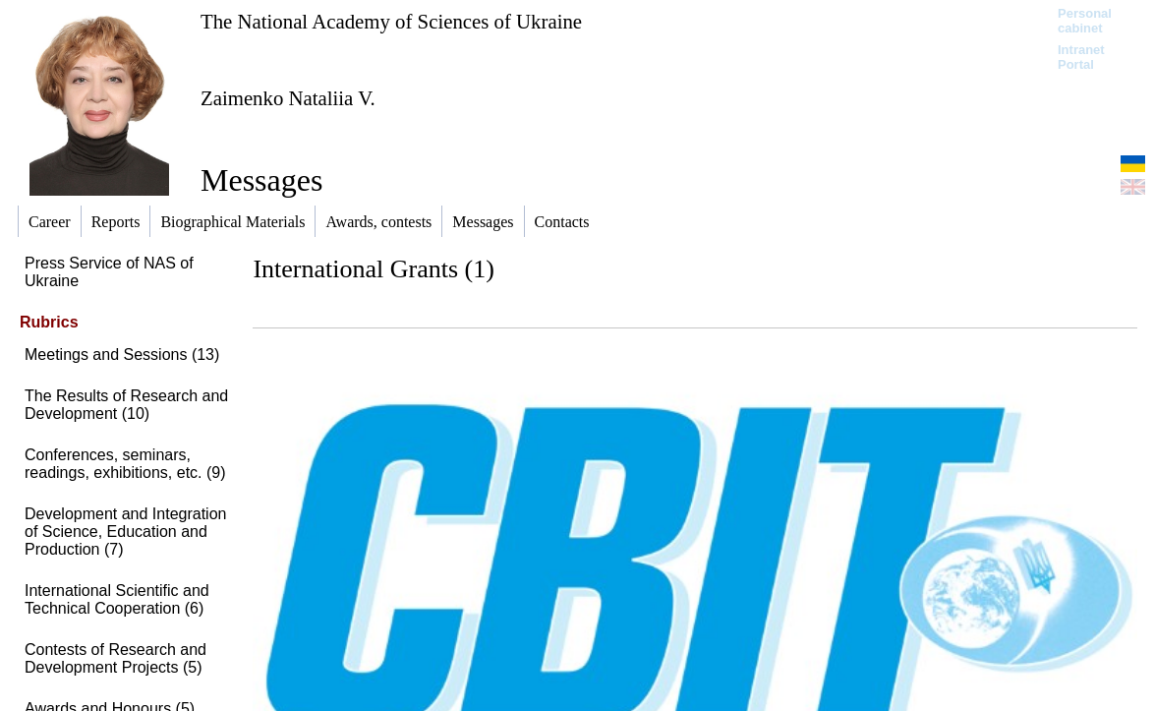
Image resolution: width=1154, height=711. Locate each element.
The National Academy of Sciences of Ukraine (391, 21)
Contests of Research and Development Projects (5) (115, 658)
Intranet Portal (1081, 57)
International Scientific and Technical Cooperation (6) (117, 599)
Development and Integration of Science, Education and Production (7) (125, 531)
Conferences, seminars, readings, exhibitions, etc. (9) (125, 463)
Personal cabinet (1085, 20)
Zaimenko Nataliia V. (288, 98)
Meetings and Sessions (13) (122, 354)
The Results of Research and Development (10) (126, 404)
